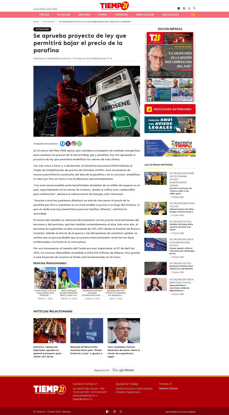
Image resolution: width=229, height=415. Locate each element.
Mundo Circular (145, 15)
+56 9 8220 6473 (99, 392)
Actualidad (63, 15)
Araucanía (84, 15)
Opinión (102, 15)
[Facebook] (62, 143)
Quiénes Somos (168, 388)
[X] (68, 143)
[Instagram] (73, 143)
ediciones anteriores (172, 109)
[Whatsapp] (79, 143)
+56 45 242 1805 (81, 392)
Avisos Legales (170, 15)
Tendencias (121, 15)
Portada (44, 15)
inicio (36, 22)
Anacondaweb (189, 411)
